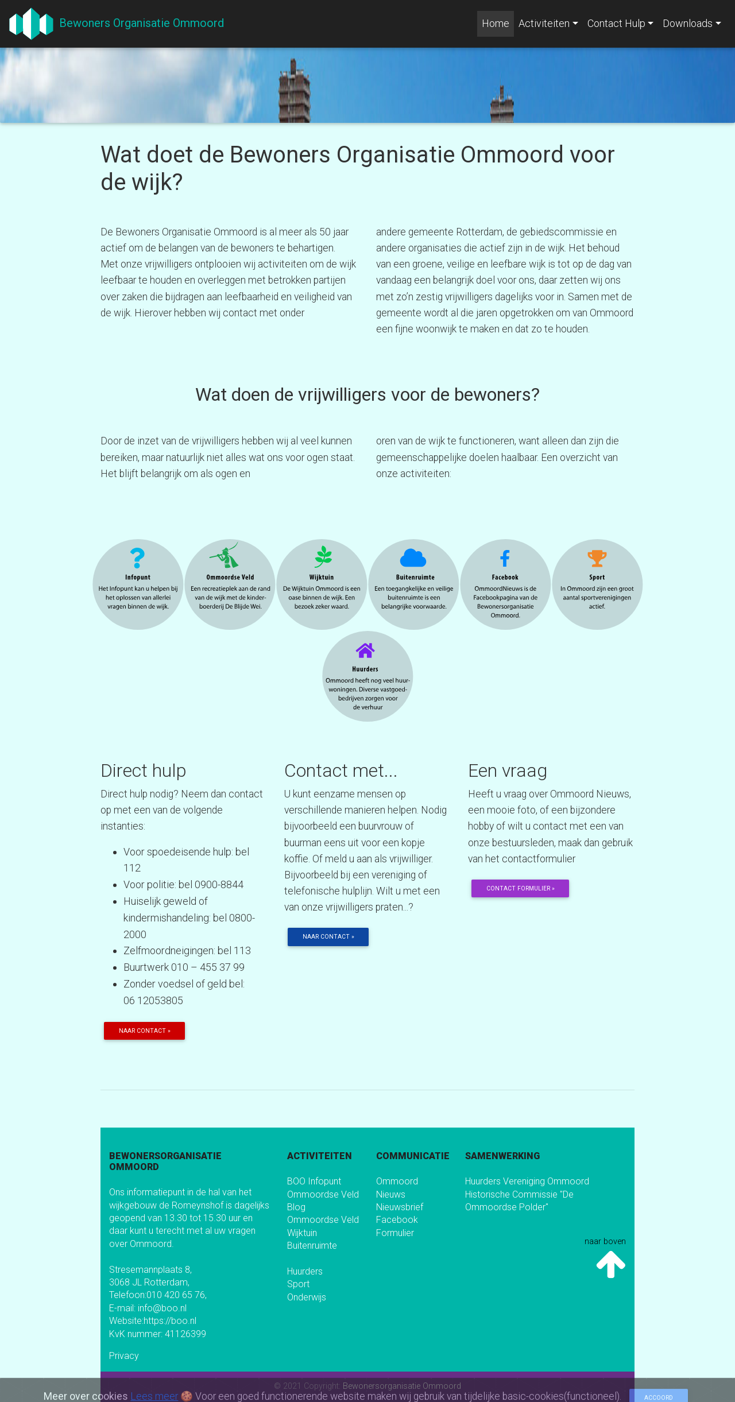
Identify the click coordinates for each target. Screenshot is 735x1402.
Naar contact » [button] (145, 1031)
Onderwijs (306, 1297)
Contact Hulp (616, 23)
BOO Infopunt (314, 1181)
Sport (298, 1284)
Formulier (395, 1232)
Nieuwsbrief (399, 1207)
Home (498, 22)
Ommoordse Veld (323, 1194)
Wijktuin (302, 1232)
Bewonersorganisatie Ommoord (402, 1386)
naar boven (605, 1259)
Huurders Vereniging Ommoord (527, 1181)
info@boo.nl (162, 1308)
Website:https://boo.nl (152, 1320)
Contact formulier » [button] (520, 888)
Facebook (397, 1219)
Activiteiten (544, 23)
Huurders (305, 1271)
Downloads (688, 23)
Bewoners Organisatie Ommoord (138, 23)
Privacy (124, 1355)
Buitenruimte (312, 1245)
